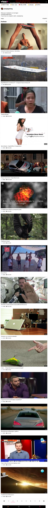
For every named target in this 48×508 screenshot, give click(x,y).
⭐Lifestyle (30, 4)
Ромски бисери (4, 114)
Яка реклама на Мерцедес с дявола (9, 431)
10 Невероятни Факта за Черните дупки (11, 209)
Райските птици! (5, 241)
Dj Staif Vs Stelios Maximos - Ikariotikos (10, 51)
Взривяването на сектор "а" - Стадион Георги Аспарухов (15, 82)
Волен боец (4, 272)
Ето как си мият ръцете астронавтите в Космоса (14, 304)
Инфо (2, 18)
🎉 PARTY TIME (5, 4)
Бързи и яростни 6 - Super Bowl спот (10, 177)
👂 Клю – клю (13, 4)
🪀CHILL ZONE (22, 4)
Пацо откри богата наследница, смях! (10, 463)
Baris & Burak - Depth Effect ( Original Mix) (11, 146)
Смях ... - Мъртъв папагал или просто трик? (12, 367)
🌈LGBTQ (37, 4)
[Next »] (44, 501)
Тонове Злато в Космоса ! (7, 494)
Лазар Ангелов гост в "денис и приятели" (11, 399)
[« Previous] (4, 501)
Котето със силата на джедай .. (9, 336)
